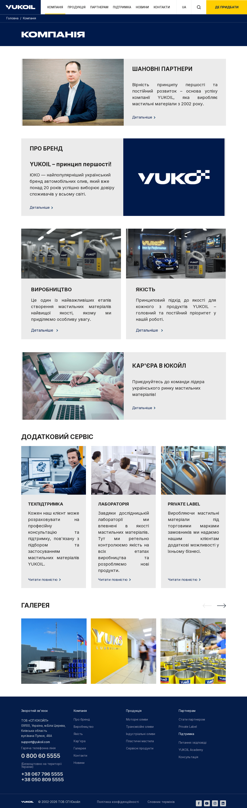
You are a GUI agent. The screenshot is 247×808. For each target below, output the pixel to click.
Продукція (77, 7)
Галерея (80, 747)
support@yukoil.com (35, 740)
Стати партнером (192, 718)
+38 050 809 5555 (42, 778)
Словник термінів (161, 800)
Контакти (162, 7)
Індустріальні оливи (140, 732)
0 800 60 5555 (40, 754)
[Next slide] (221, 604)
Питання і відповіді (192, 741)
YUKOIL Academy (191, 748)
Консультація (188, 755)
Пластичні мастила (140, 739)
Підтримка (122, 7)
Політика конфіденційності (118, 800)
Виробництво (84, 725)
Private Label (188, 725)
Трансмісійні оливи (140, 725)
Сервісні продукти (139, 747)
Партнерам (99, 7)
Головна (12, 18)
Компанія (55, 7)
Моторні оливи (137, 718)
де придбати (227, 7)
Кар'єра (80, 739)
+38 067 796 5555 (42, 773)
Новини (142, 7)
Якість (78, 732)
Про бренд (82, 718)
